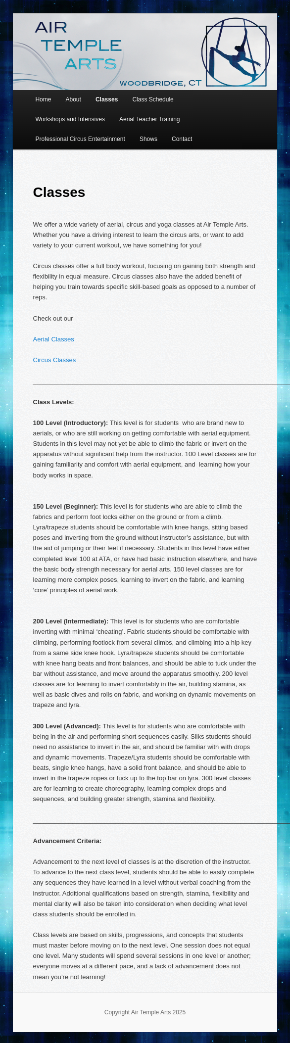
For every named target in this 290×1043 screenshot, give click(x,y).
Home (43, 99)
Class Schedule (152, 99)
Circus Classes (54, 360)
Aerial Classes (53, 339)
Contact (182, 139)
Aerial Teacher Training (149, 119)
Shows (148, 139)
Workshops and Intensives (70, 119)
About (73, 99)
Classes (107, 99)
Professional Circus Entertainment (80, 139)
